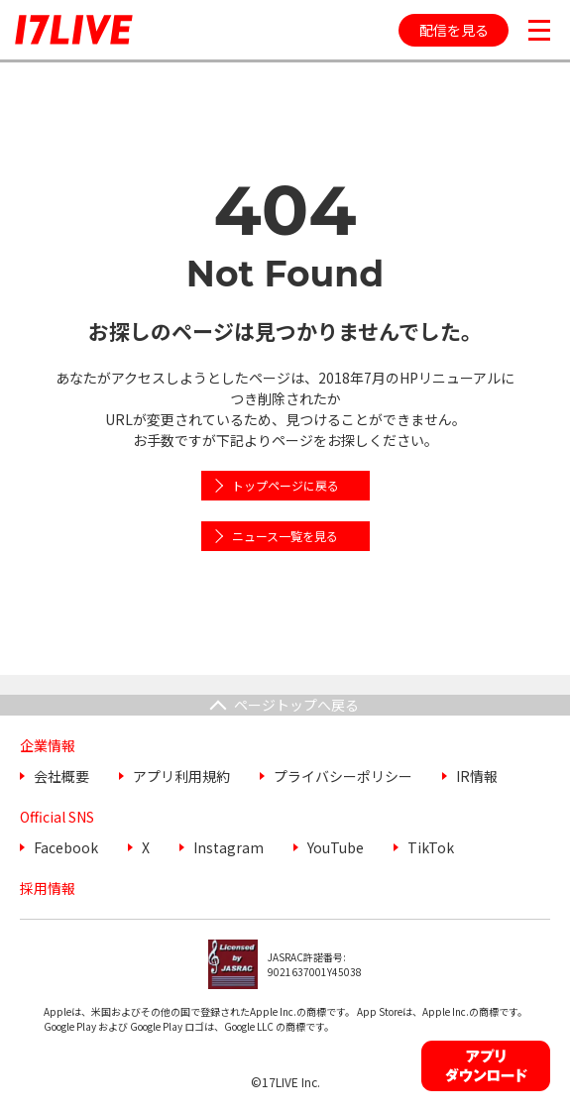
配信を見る (454, 30)
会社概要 (61, 776)
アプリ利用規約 (181, 776)
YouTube (335, 847)
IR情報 (477, 776)
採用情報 (47, 888)
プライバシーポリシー (343, 776)
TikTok (430, 847)
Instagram (228, 847)
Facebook (66, 847)
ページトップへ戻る (296, 705)
